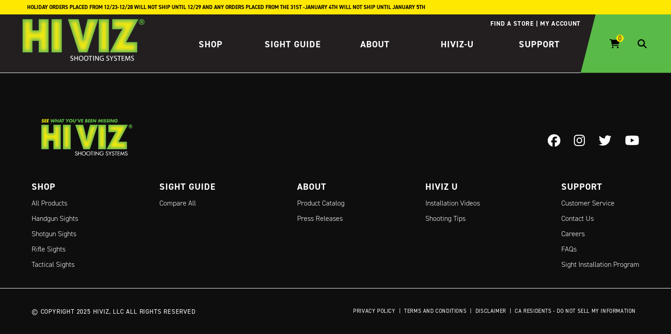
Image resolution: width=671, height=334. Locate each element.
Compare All (177, 203)
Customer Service (588, 203)
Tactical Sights (53, 264)
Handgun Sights (55, 218)
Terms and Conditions (435, 310)
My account (560, 23)
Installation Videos (452, 203)
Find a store (511, 23)
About (375, 44)
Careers (573, 233)
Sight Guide (293, 44)
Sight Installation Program (600, 264)
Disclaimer (490, 310)
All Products (49, 203)
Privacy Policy (374, 310)
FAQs (569, 249)
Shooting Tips (445, 218)
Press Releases (320, 218)
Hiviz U (441, 186)
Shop (211, 44)
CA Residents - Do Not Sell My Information (575, 310)
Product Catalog (321, 203)
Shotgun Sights (54, 233)
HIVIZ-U (457, 44)
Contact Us (577, 218)
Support (539, 44)
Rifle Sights (48, 249)
